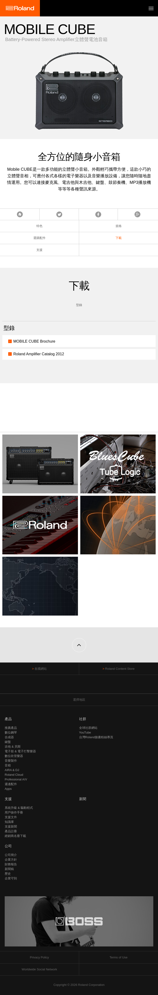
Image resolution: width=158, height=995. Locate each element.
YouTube (85, 732)
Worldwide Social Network (39, 969)
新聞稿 (9, 869)
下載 (119, 238)
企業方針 (11, 859)
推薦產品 (11, 728)
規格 (119, 226)
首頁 (20, 214)
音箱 (8, 765)
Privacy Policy (39, 957)
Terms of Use (118, 957)
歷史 (8, 873)
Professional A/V (16, 779)
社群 (82, 719)
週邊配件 (11, 784)
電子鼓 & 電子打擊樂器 (20, 751)
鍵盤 (8, 742)
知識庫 (9, 822)
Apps (8, 789)
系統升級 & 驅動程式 (19, 808)
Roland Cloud (14, 774)
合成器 (9, 737)
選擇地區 (79, 699)
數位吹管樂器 (14, 756)
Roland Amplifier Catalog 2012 (38, 354)
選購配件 (39, 238)
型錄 (79, 305)
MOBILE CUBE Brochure (34, 341)
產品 (8, 719)
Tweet (59, 214)
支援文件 (11, 817)
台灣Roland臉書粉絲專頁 (96, 737)
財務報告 (11, 864)
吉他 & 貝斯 (13, 746)
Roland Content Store (120, 668)
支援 (39, 250)
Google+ (137, 214)
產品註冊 (11, 831)
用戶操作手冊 (14, 812)
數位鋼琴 (11, 732)
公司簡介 (11, 855)
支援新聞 (11, 826)
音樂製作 (11, 760)
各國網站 (41, 668)
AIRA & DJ (12, 770)
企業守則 (11, 878)
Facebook (98, 214)
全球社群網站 (88, 728)
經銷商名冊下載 (15, 836)
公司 (8, 846)
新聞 (82, 799)
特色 (39, 226)
